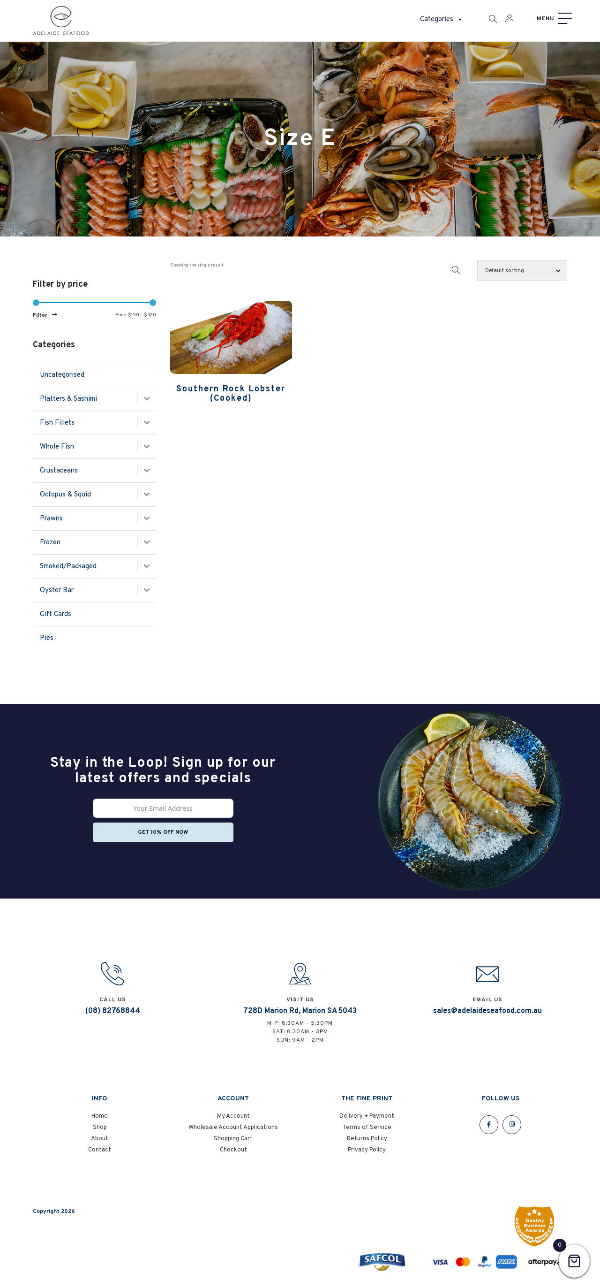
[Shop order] (522, 271)
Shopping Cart (233, 1139)
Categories (441, 19)
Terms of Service (367, 1128)
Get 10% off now (163, 832)
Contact (99, 1150)
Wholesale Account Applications (233, 1128)
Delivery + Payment (366, 1116)
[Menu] (553, 18)
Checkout (233, 1150)
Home (99, 1116)
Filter (40, 315)
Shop (100, 1128)
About (99, 1139)
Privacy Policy (367, 1150)
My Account (233, 1116)
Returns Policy (367, 1139)
